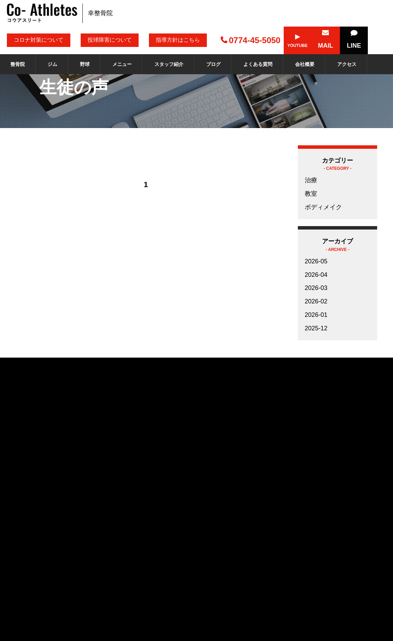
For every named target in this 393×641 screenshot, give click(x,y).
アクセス (346, 64)
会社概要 (304, 64)
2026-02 (316, 301)
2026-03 (316, 287)
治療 (311, 180)
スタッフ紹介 (168, 64)
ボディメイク (323, 207)
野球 (85, 64)
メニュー (122, 64)
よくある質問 (257, 64)
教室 (311, 193)
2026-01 (316, 314)
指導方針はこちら (178, 40)
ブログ (213, 64)
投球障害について (110, 40)
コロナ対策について (38, 40)
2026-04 (316, 274)
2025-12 (316, 328)
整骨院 (17, 64)
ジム (52, 64)
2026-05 (316, 261)
